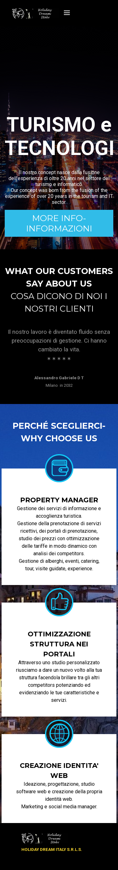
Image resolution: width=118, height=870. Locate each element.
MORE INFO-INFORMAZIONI (59, 223)
